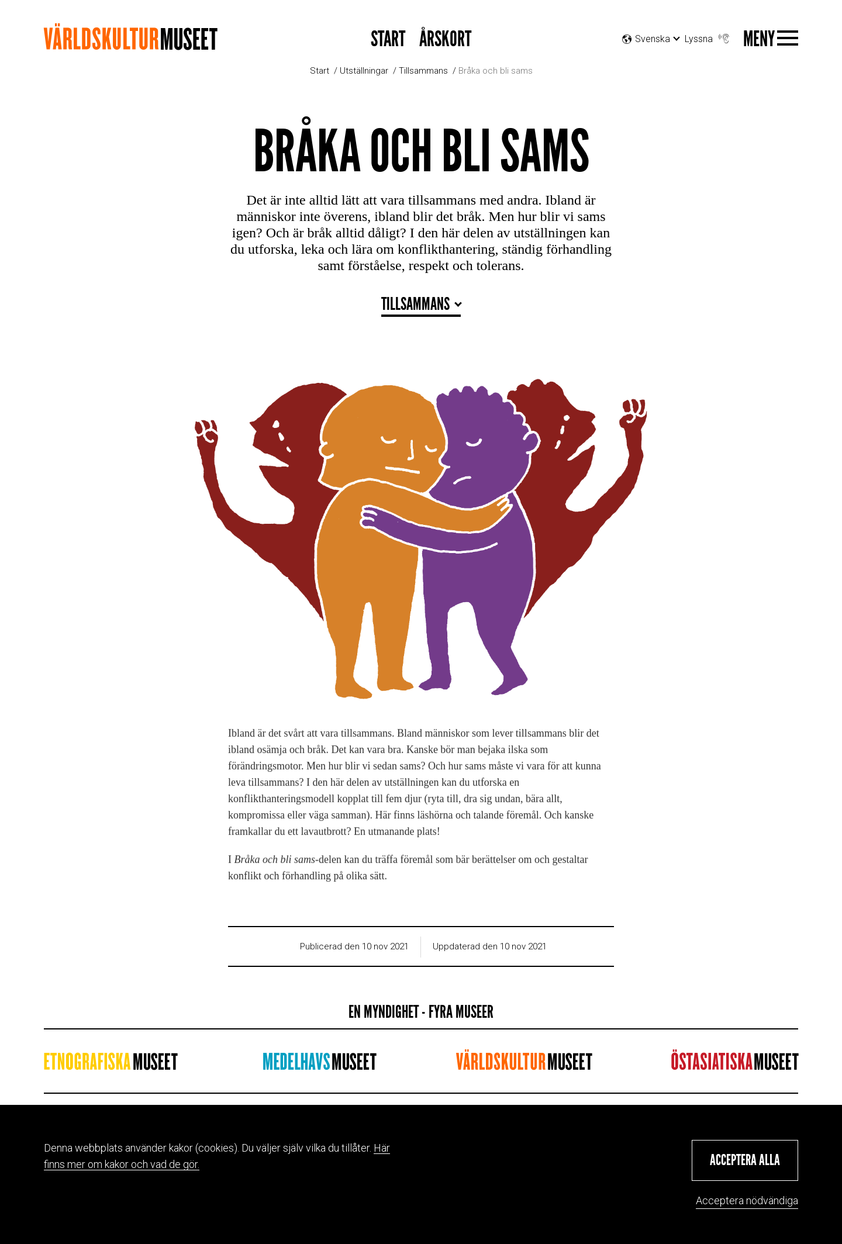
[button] (745, 1160)
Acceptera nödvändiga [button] (747, 1200)
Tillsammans (423, 70)
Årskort (445, 39)
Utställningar (364, 70)
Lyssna (708, 35)
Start (319, 70)
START (388, 39)
